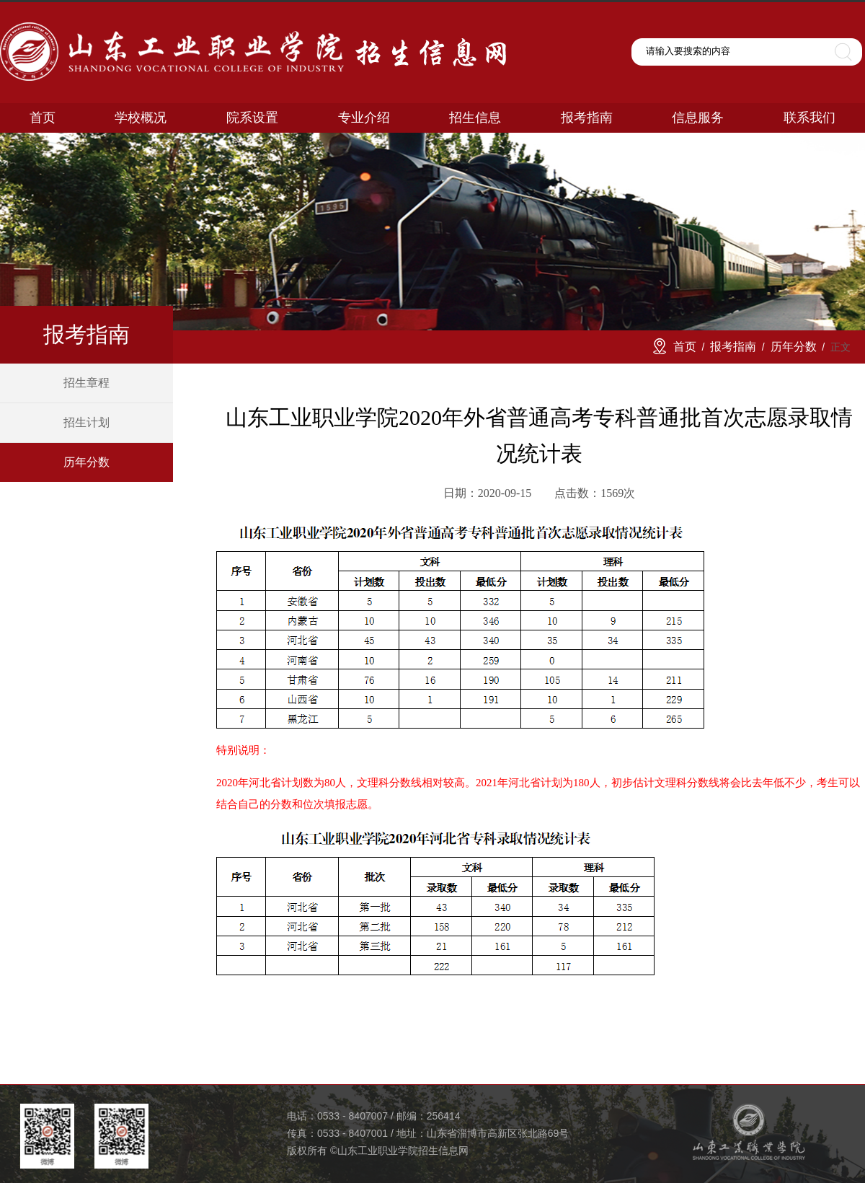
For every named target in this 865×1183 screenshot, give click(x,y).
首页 (684, 346)
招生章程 (86, 383)
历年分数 (86, 462)
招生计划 (86, 422)
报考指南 (733, 346)
